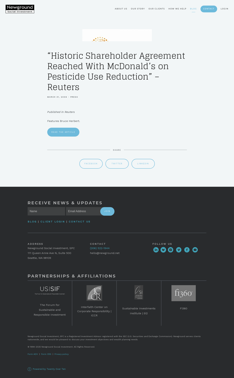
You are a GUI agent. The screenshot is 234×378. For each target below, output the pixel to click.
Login (224, 9)
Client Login (52, 221)
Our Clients (157, 9)
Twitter (117, 164)
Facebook (91, 164)
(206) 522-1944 (100, 248)
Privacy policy (62, 354)
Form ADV (33, 354)
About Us (121, 9)
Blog (193, 9)
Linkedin (143, 164)
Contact (208, 9)
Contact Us (80, 221)
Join (107, 211)
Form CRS (46, 354)
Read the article (63, 132)
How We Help (178, 9)
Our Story (138, 9)
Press (74, 97)
